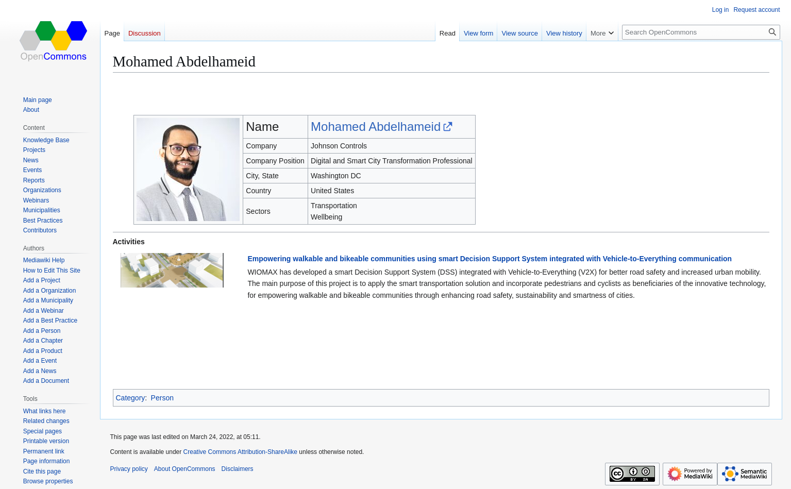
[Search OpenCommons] (701, 32)
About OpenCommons (184, 469)
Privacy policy (129, 469)
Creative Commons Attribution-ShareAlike (240, 452)
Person (162, 398)
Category (130, 398)
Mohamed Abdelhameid (376, 126)
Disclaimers (238, 469)
